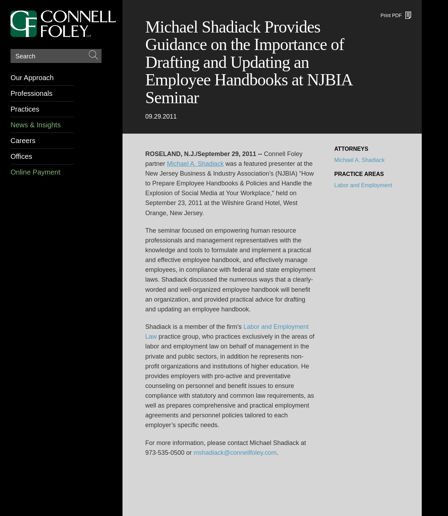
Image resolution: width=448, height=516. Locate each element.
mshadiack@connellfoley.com (235, 452)
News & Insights (35, 125)
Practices (24, 109)
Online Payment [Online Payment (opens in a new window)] (35, 172)
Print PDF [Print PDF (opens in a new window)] (391, 15)
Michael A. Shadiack (359, 160)
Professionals (31, 93)
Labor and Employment (363, 185)
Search (25, 56)
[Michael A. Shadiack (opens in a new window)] (195, 163)
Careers (22, 140)
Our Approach (32, 78)
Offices (21, 156)
